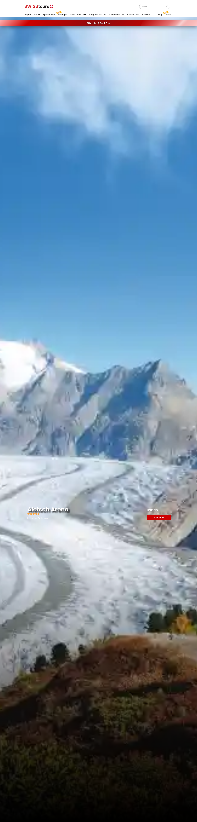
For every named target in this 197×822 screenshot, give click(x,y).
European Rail (95, 14)
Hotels (36, 14)
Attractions (114, 14)
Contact (146, 14)
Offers (167, 14)
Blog (159, 14)
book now (159, 517)
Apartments (48, 14)
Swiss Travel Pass (77, 14)
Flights (27, 14)
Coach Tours (132, 14)
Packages (62, 14)
